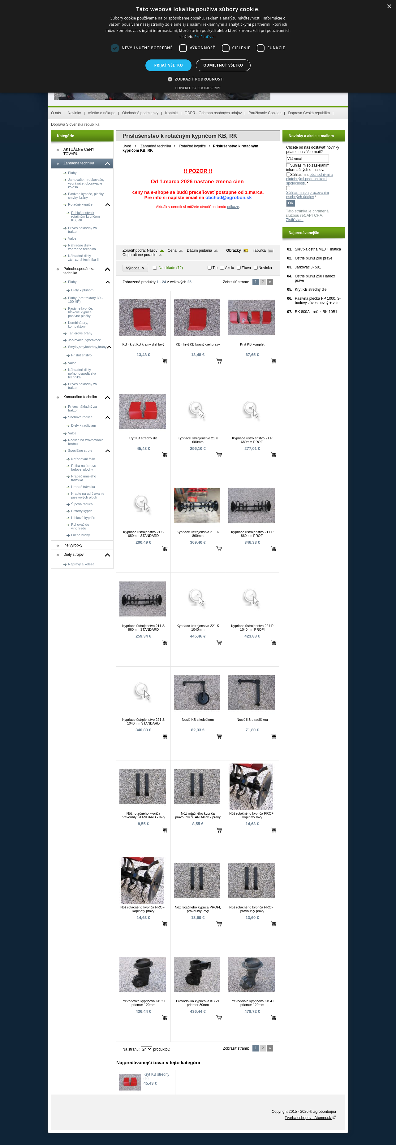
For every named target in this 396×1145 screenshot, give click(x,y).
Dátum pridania (199, 250)
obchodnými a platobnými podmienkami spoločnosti (309, 178)
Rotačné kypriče (192, 146)
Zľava (246, 268)
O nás (56, 113)
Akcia (229, 268)
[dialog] (198, 46)
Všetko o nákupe (101, 113)
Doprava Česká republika (309, 113)
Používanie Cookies (264, 113)
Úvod (127, 146)
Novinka (265, 268)
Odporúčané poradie (139, 255)
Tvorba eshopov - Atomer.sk (310, 1118)
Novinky (74, 113)
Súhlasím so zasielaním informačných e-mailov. (307, 167)
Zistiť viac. (294, 220)
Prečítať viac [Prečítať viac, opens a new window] (205, 36)
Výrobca (135, 268)
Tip (215, 268)
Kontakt (171, 113)
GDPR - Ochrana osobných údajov (213, 113)
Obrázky (233, 250)
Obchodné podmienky (140, 113)
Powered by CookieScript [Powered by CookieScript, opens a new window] (198, 87)
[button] (198, 79)
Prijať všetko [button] (168, 65)
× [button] (389, 6)
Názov (152, 250)
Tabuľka (259, 250)
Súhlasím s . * (309, 178)
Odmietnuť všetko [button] (223, 65)
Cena (172, 250)
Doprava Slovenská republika (75, 124)
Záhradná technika (155, 146)
